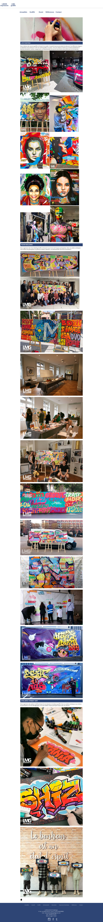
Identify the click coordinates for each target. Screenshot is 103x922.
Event (41, 12)
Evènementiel (46, 905)
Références (50, 12)
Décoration (54, 905)
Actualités (23, 12)
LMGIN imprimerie (4, 4)
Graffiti (32, 12)
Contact (58, 12)
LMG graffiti (13, 4)
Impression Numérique (64, 905)
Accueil (33, 905)
